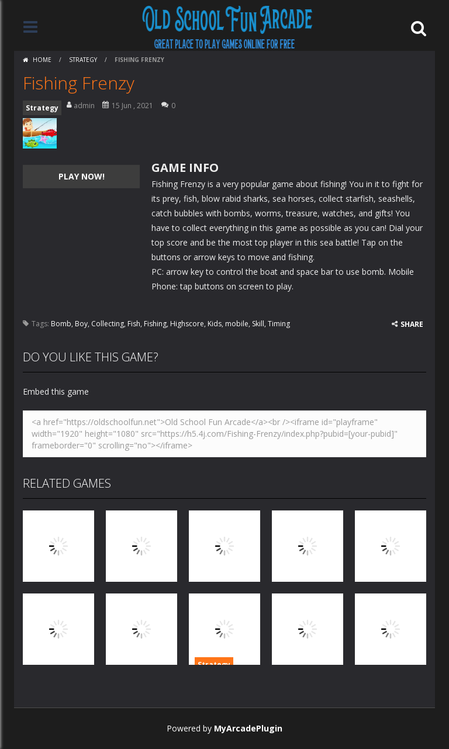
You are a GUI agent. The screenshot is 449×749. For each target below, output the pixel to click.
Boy (81, 324)
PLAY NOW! (81, 176)
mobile (236, 324)
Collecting (107, 324)
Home (42, 60)
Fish (133, 324)
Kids (215, 324)
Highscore (187, 324)
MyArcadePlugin (248, 728)
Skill (258, 324)
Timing (279, 324)
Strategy (83, 60)
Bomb (61, 324)
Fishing (155, 324)
